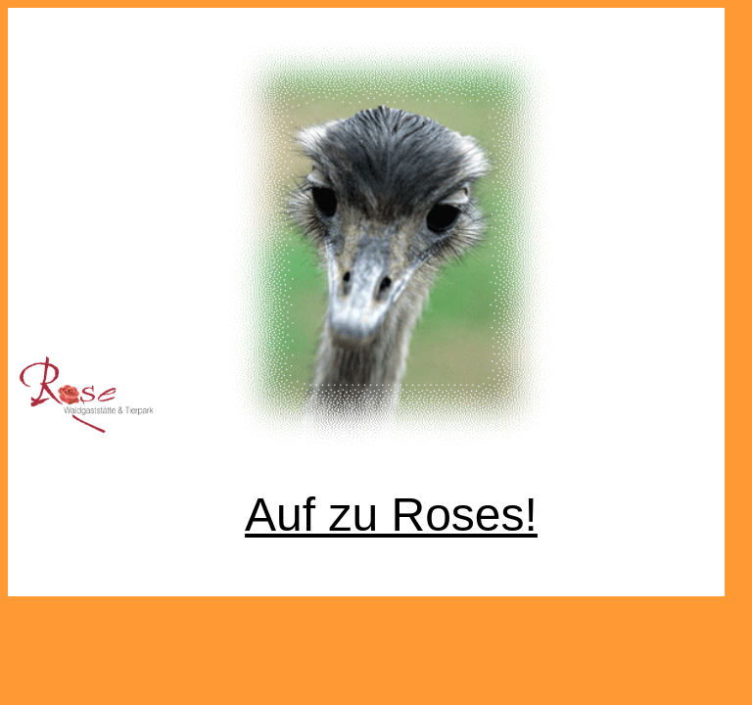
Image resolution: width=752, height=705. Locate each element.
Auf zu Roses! (391, 514)
